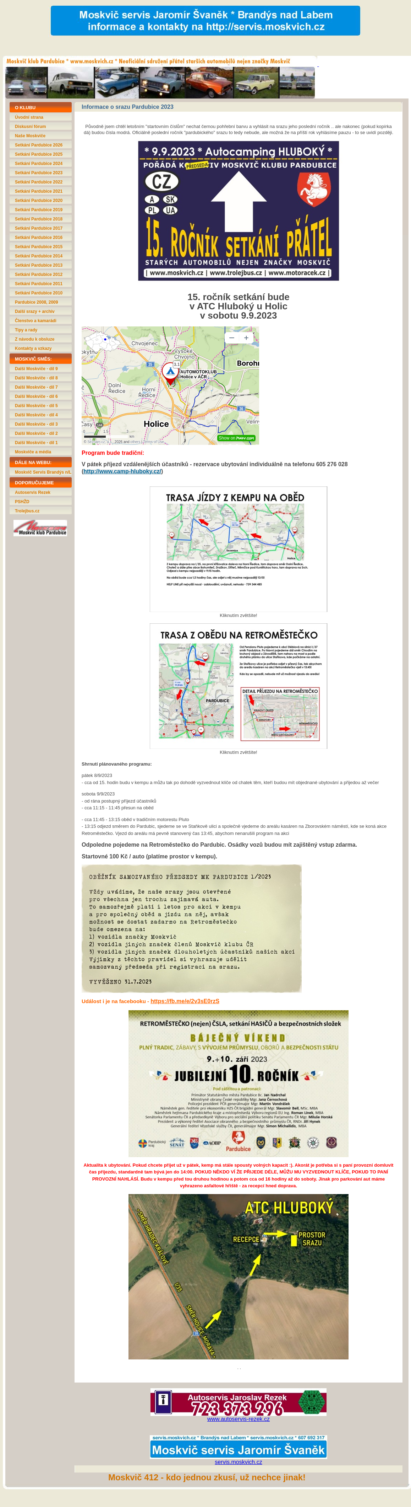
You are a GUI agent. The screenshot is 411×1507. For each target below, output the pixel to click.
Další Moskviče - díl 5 (36, 405)
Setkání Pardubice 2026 (38, 145)
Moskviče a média (33, 451)
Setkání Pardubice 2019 (38, 209)
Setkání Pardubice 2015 (38, 246)
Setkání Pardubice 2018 (38, 219)
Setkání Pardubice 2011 (38, 283)
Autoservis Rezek (32, 492)
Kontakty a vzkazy (33, 348)
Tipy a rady (26, 330)
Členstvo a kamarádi (35, 320)
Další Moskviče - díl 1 (36, 442)
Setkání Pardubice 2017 (38, 228)
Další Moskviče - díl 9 (36, 368)
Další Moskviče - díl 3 (36, 424)
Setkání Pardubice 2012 (38, 274)
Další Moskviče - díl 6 (36, 396)
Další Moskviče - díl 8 (36, 378)
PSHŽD (22, 501)
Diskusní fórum (30, 126)
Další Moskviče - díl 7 (36, 387)
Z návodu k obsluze (34, 339)
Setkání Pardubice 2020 (38, 200)
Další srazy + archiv (35, 311)
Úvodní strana (29, 117)
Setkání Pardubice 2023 (38, 172)
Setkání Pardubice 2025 (38, 154)
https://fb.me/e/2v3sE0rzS (184, 1001)
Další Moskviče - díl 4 (36, 414)
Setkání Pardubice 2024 (38, 163)
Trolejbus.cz (27, 510)
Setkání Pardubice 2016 (38, 237)
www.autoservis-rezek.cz (238, 1419)
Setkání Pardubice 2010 (38, 293)
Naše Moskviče (30, 135)
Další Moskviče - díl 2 (36, 433)
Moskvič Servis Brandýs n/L (43, 472)
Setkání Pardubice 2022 (38, 182)
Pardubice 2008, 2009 (36, 302)
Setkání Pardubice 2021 (38, 191)
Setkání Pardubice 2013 (38, 265)
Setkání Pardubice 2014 (38, 256)
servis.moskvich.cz (238, 1462)
